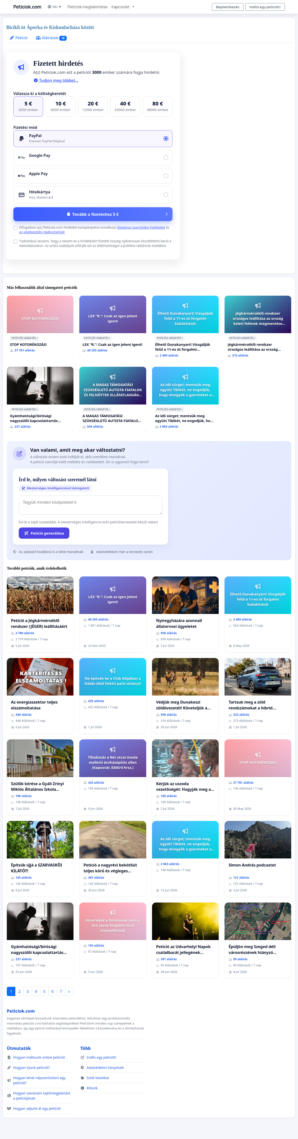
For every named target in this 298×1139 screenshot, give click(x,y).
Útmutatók (19, 1048)
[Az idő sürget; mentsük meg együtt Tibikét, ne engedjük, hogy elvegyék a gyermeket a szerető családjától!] (185, 399)
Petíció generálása (44, 533)
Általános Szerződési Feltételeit (141, 227)
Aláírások (51, 38)
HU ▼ (54, 6)
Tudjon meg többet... (56, 80)
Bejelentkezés (227, 7)
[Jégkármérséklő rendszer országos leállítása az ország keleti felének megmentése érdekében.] (258, 328)
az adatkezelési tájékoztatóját (42, 232)
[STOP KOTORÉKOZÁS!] (40, 326)
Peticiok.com (27, 7)
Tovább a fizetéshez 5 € (95, 214)
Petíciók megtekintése (87, 6)
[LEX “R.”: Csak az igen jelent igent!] (112, 326)
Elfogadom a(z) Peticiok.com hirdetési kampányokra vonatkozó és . (94, 229)
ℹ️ (109, 338)
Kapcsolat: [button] (121, 6)
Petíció (18, 37)
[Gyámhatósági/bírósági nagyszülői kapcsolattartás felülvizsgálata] (40, 399)
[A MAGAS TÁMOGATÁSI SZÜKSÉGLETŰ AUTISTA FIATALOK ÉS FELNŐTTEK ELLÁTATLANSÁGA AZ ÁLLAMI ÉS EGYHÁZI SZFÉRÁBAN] (112, 399)
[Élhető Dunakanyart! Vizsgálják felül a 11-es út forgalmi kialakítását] (185, 328)
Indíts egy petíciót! (265, 7)
